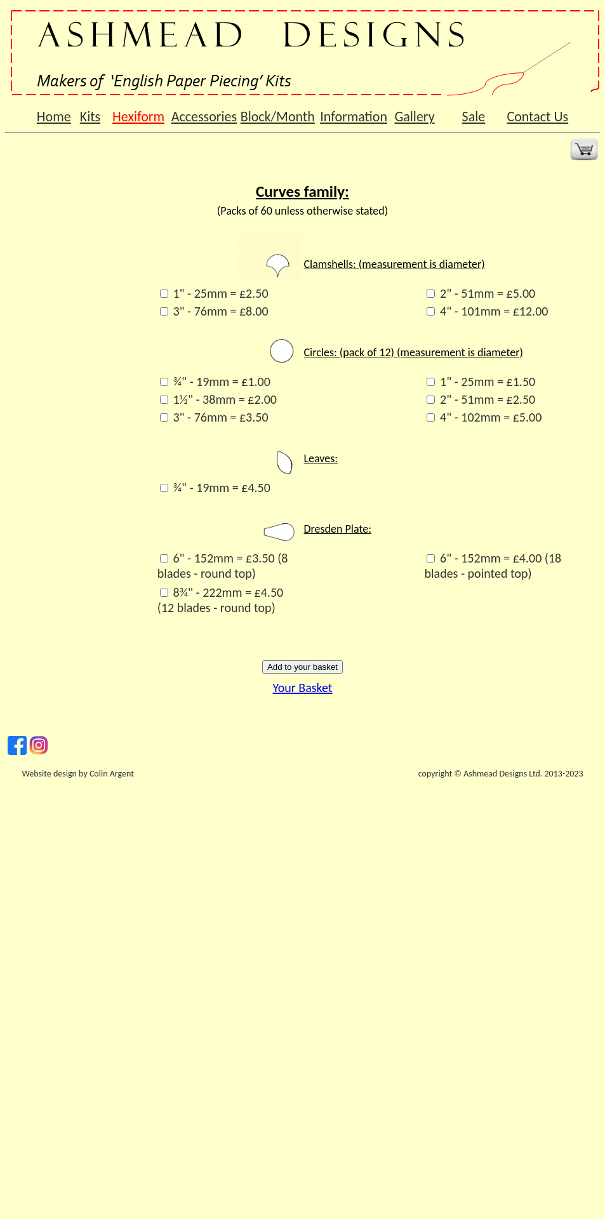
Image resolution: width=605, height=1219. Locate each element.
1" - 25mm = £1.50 (487, 381)
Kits (90, 116)
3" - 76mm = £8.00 (220, 311)
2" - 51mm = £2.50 (487, 399)
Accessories (204, 116)
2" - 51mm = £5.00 (487, 293)
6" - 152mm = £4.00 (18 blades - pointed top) (492, 565)
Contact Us (537, 116)
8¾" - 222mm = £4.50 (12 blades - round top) (220, 600)
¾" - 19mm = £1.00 (221, 381)
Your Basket (302, 687)
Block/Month (278, 116)
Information (353, 116)
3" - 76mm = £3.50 (220, 417)
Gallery (414, 116)
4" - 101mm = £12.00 (494, 311)
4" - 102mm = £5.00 (491, 417)
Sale (474, 116)
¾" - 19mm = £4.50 (221, 487)
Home (54, 116)
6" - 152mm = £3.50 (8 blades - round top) (222, 565)
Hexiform (138, 116)
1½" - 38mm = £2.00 (225, 399)
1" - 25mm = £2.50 (220, 293)
